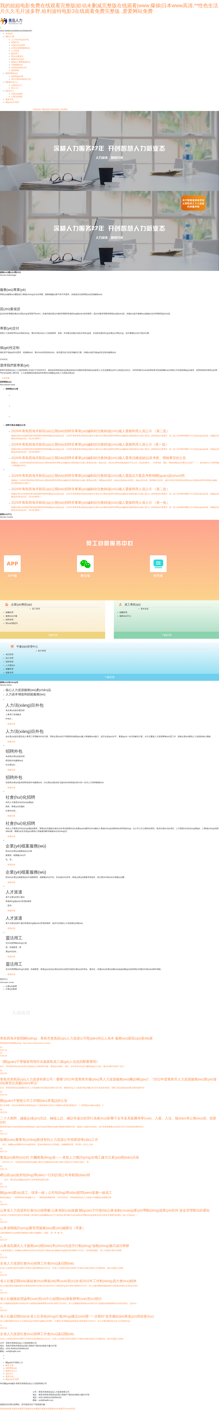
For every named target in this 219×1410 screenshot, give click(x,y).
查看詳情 (11, 724)
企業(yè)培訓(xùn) (19, 67)
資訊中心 (10, 91)
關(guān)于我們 (12, 102)
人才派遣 (15, 51)
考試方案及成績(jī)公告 (21, 79)
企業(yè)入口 (16, 85)
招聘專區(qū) (12, 73)
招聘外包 (15, 42)
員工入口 (15, 88)
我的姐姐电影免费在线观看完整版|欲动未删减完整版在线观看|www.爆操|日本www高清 (37, 1408)
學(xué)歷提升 (17, 56)
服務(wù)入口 (12, 82)
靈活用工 (15, 53)
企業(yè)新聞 (16, 94)
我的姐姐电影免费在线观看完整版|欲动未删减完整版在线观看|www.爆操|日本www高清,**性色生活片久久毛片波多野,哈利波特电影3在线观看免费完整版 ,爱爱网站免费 (109, 8)
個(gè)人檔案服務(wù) (20, 62)
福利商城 (15, 70)
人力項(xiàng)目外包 (20, 39)
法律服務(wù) (17, 65)
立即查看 (6, 378)
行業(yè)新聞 (16, 96)
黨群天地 (9, 99)
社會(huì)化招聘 (18, 45)
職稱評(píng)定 (17, 59)
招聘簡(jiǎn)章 (17, 76)
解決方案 (10, 36)
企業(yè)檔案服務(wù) (20, 48)
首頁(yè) (9, 33)
